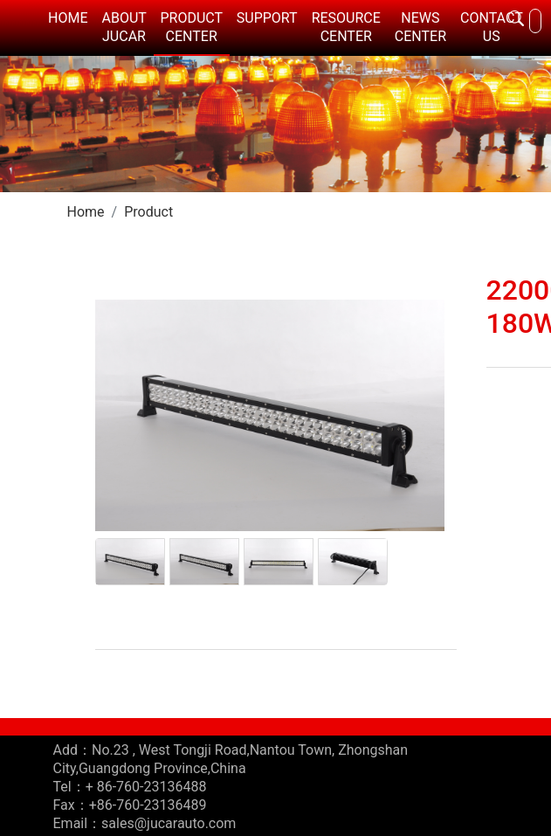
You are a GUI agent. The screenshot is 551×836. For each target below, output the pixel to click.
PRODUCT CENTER (192, 27)
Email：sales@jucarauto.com (145, 823)
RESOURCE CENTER (346, 27)
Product (148, 212)
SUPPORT (267, 18)
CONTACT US (491, 27)
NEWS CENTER (420, 27)
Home (86, 212)
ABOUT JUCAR (123, 27)
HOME (67, 18)
